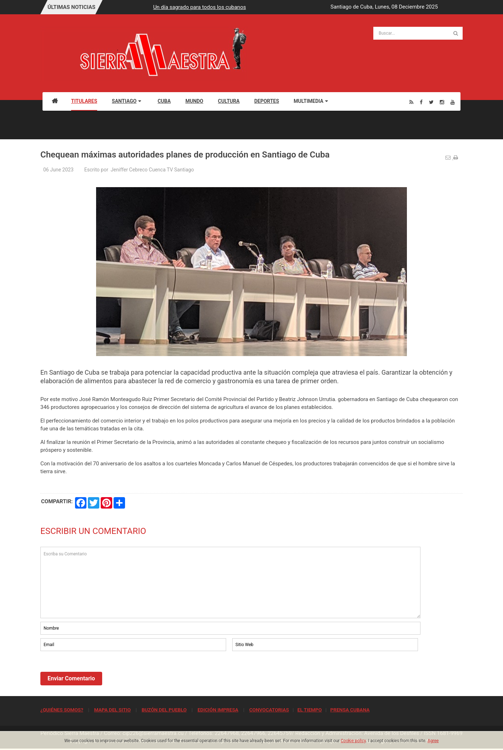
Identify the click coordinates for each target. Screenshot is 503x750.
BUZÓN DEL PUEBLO (163, 709)
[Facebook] (421, 102)
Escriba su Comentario (230, 582)
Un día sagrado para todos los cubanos (270, 7)
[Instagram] (442, 102)
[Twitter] (431, 102)
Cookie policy (353, 740)
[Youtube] (452, 102)
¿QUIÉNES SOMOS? (61, 709)
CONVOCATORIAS (269, 709)
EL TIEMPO (309, 709)
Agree (433, 740)
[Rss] (411, 102)
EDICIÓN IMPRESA (218, 709)
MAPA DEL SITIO (112, 709)
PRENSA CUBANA (349, 709)
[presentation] (94, 672)
